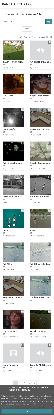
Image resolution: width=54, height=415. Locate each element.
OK (27, 411)
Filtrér (27, 29)
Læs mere (5, 406)
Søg (48, 21)
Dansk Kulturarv (16, 4)
